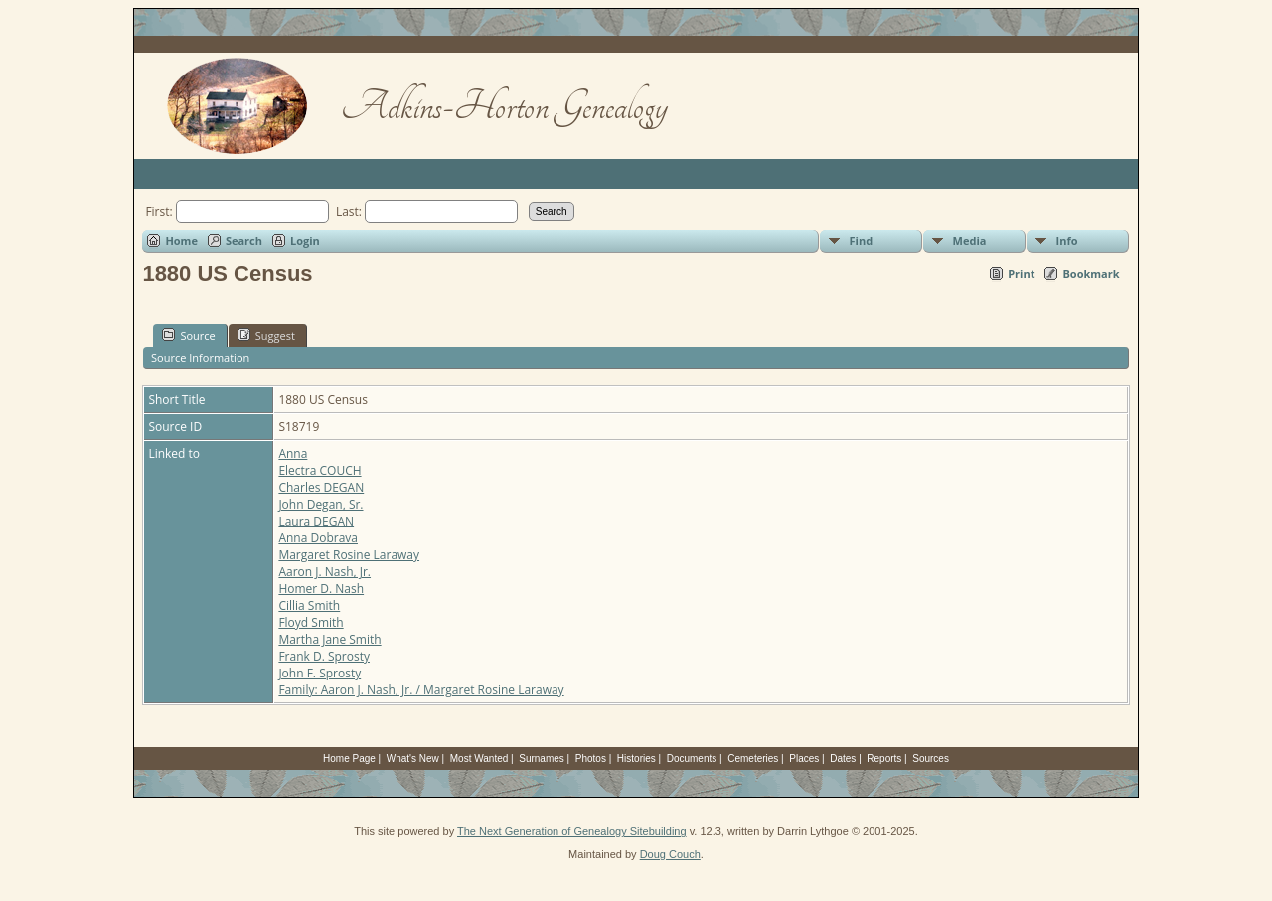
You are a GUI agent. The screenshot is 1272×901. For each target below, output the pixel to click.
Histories (636, 758)
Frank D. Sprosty (324, 656)
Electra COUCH (319, 470)
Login (305, 240)
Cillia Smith (309, 605)
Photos (590, 758)
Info (1067, 240)
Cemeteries (752, 758)
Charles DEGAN (321, 487)
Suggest (266, 335)
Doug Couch (670, 854)
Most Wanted (479, 758)
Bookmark (1090, 273)
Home (181, 240)
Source (188, 335)
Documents (692, 758)
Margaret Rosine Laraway (348, 554)
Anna (292, 453)
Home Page (349, 758)
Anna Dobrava (318, 537)
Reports (884, 758)
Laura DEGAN (316, 521)
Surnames (541, 758)
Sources (930, 758)
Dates (843, 758)
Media (970, 240)
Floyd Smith (310, 622)
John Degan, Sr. (320, 504)
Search (244, 240)
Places (804, 758)
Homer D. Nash (321, 588)
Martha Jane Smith (329, 639)
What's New (413, 758)
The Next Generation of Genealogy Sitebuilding (572, 831)
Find (862, 240)
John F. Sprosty (319, 673)
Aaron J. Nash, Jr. (324, 571)
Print (1021, 273)
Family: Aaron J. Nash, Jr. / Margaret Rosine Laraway (420, 689)
